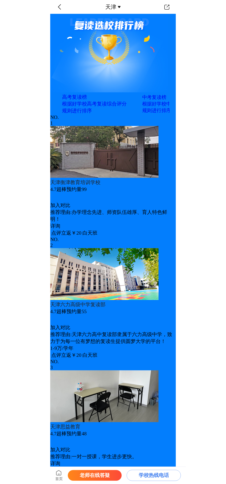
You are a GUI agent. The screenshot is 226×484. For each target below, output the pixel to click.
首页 (59, 479)
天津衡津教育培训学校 (75, 182)
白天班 (89, 233)
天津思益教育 (65, 427)
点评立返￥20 (66, 233)
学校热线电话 (154, 475)
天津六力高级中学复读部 (77, 304)
